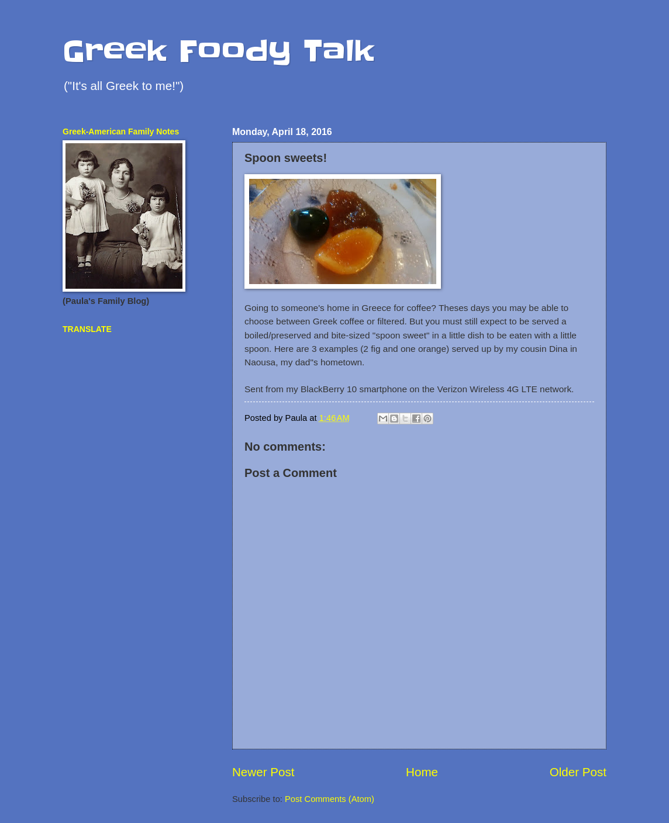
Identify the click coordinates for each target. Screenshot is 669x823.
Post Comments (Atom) (329, 799)
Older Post (578, 772)
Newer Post (263, 772)
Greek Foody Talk (218, 50)
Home (422, 772)
